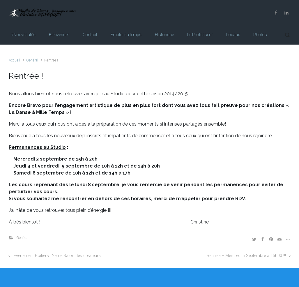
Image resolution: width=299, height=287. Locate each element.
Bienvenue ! (59, 34)
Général (32, 60)
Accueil (14, 60)
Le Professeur (200, 34)
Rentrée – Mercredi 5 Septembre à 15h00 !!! (246, 255)
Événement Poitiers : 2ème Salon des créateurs (57, 255)
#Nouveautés (23, 34)
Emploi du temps (126, 34)
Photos (260, 34)
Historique (164, 34)
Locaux (233, 34)
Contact (90, 34)
